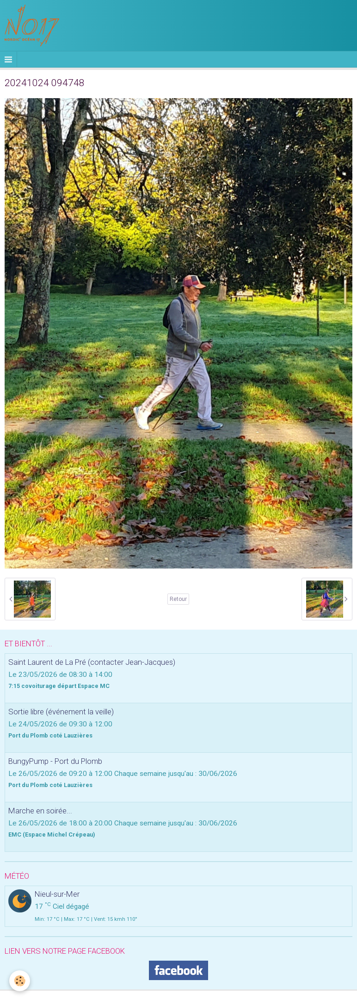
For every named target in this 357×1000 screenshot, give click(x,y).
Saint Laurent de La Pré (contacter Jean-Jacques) (91, 662)
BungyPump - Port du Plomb (55, 761)
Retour (178, 599)
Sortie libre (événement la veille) (61, 711)
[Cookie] (19, 980)
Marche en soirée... (40, 810)
